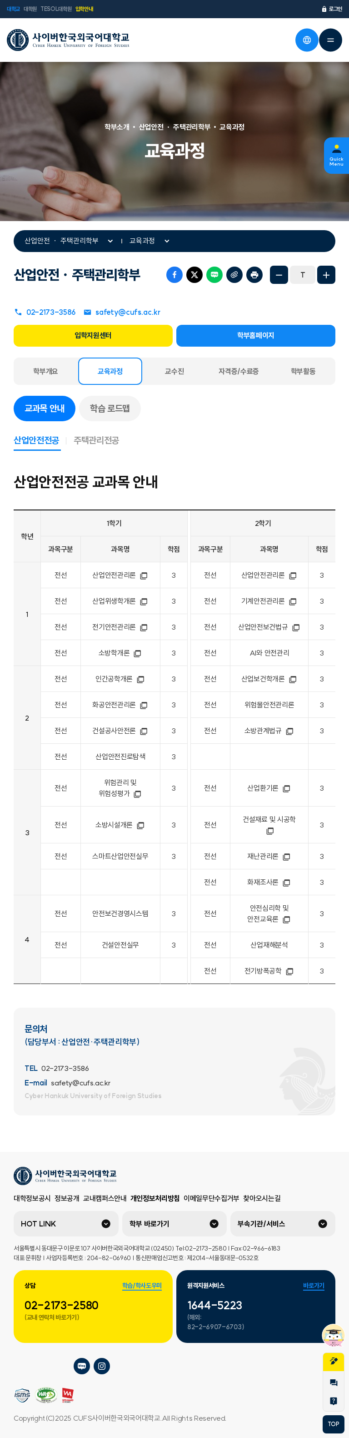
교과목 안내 (50, 407)
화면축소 (279, 275)
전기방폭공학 (269, 970)
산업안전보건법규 (269, 626)
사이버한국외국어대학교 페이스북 (62, 1365)
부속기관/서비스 (261, 1223)
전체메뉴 (330, 40)
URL (234, 275)
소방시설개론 (120, 824)
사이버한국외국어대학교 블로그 (82, 1365)
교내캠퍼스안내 (105, 1198)
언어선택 (307, 40)
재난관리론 (269, 856)
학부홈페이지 (255, 335)
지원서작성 (333, 1361)
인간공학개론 (120, 678)
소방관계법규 (269, 730)
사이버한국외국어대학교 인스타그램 (102, 1365)
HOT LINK (38, 1223)
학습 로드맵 (110, 408)
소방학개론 (120, 652)
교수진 (174, 371)
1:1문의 (333, 1383)
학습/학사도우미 (142, 1286)
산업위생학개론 (120, 600)
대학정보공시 (32, 1198)
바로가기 (313, 1286)
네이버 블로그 (214, 275)
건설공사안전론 (120, 730)
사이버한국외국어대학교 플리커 (22, 1365)
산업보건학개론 (269, 678)
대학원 (30, 8)
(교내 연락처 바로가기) (52, 1317)
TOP (333, 1424)
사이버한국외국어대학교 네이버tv (42, 1365)
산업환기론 (269, 787)
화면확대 (326, 275)
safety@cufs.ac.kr (121, 312)
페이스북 (174, 275)
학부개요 (45, 371)
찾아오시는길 (261, 1198)
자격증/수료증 (239, 371)
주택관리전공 (96, 440)
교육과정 (142, 240)
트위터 (194, 275)
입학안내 (84, 8)
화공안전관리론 (120, 704)
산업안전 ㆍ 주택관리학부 (62, 240)
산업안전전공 (40, 440)
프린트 (254, 275)
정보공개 (67, 1198)
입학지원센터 (93, 335)
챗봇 (333, 1335)
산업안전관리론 (120, 575)
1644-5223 (214, 1305)
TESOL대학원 (55, 8)
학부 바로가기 (150, 1223)
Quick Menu (336, 161)
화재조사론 (269, 882)
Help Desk (333, 1401)
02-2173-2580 (62, 1305)
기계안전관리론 (269, 600)
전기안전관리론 (120, 626)
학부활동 (303, 371)
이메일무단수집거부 (211, 1198)
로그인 (331, 9)
